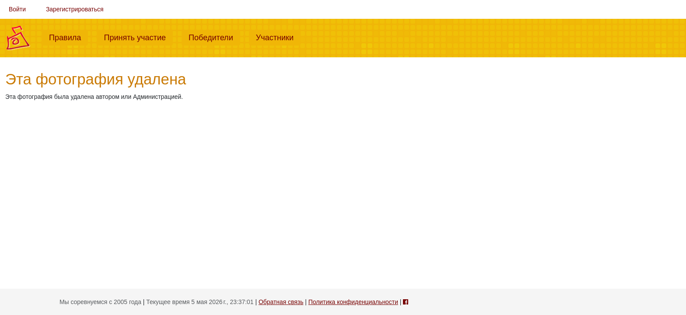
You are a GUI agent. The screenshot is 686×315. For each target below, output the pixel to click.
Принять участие (138, 37)
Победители (214, 37)
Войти (17, 9)
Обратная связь (281, 301)
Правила (68, 37)
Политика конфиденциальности (353, 301)
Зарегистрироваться (75, 9)
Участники (278, 37)
